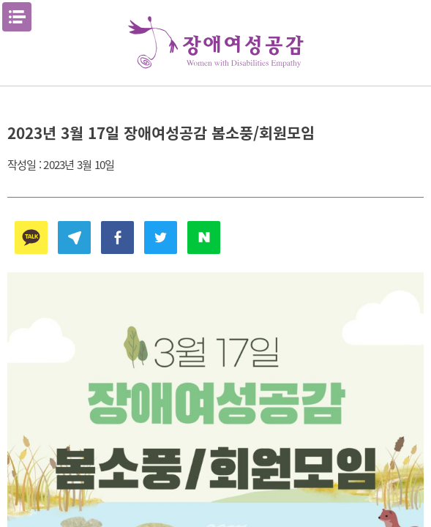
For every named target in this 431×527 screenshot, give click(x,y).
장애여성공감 (215, 43)
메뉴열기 (16, 16)
